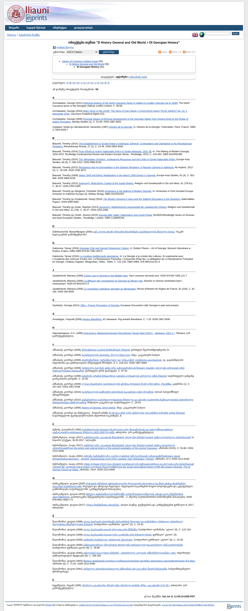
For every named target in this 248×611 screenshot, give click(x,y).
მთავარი (14, 27)
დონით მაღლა (65, 47)
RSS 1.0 (176, 52)
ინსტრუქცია (60, 27)
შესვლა (11, 35)
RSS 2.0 (190, 52)
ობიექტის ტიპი (138, 76)
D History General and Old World (86, 64)
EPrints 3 (49, 605)
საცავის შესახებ (35, 27)
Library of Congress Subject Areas (80, 61)
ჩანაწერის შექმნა (29, 35)
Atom (164, 52)
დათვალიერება (83, 27)
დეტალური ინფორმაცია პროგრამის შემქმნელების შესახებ (188, 605)
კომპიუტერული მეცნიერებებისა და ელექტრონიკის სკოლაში (106, 605)
